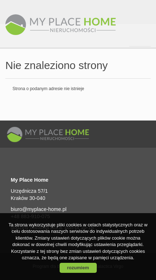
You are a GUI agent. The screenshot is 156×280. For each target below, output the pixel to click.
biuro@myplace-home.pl (38, 209)
